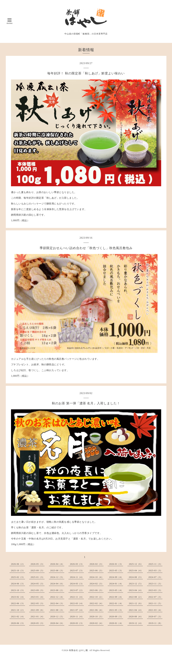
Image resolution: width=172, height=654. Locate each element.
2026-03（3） (77, 564)
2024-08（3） (136, 577)
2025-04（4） (136, 570)
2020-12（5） (57, 616)
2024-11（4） (77, 577)
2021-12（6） (136, 603)
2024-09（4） (116, 577)
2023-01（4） (38, 597)
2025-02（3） (18, 577)
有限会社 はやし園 (78, 650)
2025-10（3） (18, 570)
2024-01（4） (116, 583)
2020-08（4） (136, 616)
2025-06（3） (97, 570)
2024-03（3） (77, 583)
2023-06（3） (97, 590)
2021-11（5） (155, 603)
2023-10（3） (18, 590)
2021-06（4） (97, 610)
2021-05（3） (116, 610)
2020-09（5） (116, 616)
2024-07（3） (155, 577)
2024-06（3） (18, 583)
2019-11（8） (155, 623)
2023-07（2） (77, 590)
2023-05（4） (116, 590)
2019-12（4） (136, 623)
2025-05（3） (116, 570)
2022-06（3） (18, 603)
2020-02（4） (97, 623)
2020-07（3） (155, 616)
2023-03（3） (155, 590)
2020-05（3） (38, 623)
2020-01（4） (116, 623)
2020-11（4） (77, 616)
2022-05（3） (38, 603)
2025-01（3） (38, 577)
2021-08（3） (57, 610)
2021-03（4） (155, 610)
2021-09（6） (38, 610)
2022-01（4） (116, 603)
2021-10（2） (18, 610)
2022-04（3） (57, 603)
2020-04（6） (57, 623)
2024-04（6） (57, 583)
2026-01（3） (116, 564)
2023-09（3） (38, 590)
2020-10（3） (97, 616)
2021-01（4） (38, 616)
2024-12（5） (57, 577)
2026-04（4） (57, 564)
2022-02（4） (97, 603)
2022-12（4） (57, 597)
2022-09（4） (116, 597)
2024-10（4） (97, 577)
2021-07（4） (77, 610)
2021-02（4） (18, 616)
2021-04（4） (136, 610)
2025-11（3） (155, 564)
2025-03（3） (155, 570)
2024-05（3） (38, 583)
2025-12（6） (136, 564)
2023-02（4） (18, 597)
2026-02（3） (97, 564)
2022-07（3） (155, 597)
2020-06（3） (18, 623)
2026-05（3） (38, 564)
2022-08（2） (136, 597)
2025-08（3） (57, 570)
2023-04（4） (136, 590)
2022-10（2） (97, 597)
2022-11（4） (77, 597)
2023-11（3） (155, 583)
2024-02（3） (97, 583)
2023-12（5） (136, 583)
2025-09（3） (38, 570)
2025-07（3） (77, 570)
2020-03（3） (77, 623)
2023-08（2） (57, 590)
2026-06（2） (18, 564)
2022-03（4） (77, 603)
